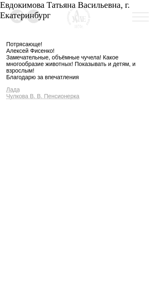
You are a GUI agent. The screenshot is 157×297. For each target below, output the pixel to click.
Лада (13, 89)
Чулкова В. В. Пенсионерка (42, 96)
